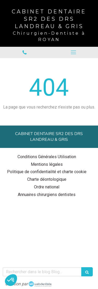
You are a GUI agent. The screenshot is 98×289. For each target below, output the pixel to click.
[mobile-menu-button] (73, 52)
